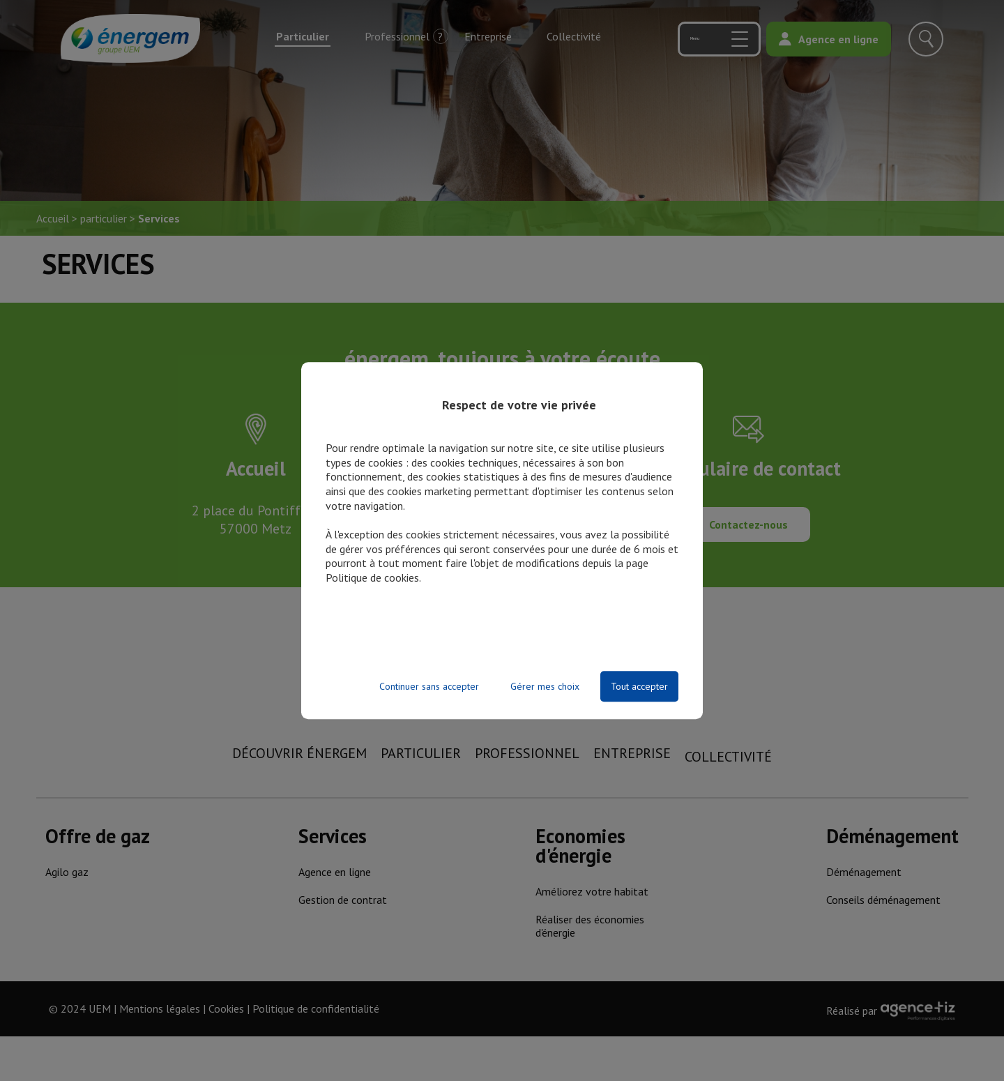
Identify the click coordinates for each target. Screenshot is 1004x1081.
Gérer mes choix (544, 686)
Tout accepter (639, 686)
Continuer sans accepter (429, 686)
